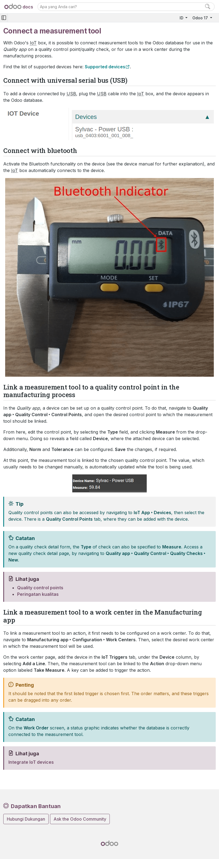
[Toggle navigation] (4, 18)
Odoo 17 (200, 18)
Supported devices (105, 66)
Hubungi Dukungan (26, 819)
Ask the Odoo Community (80, 819)
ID (182, 18)
